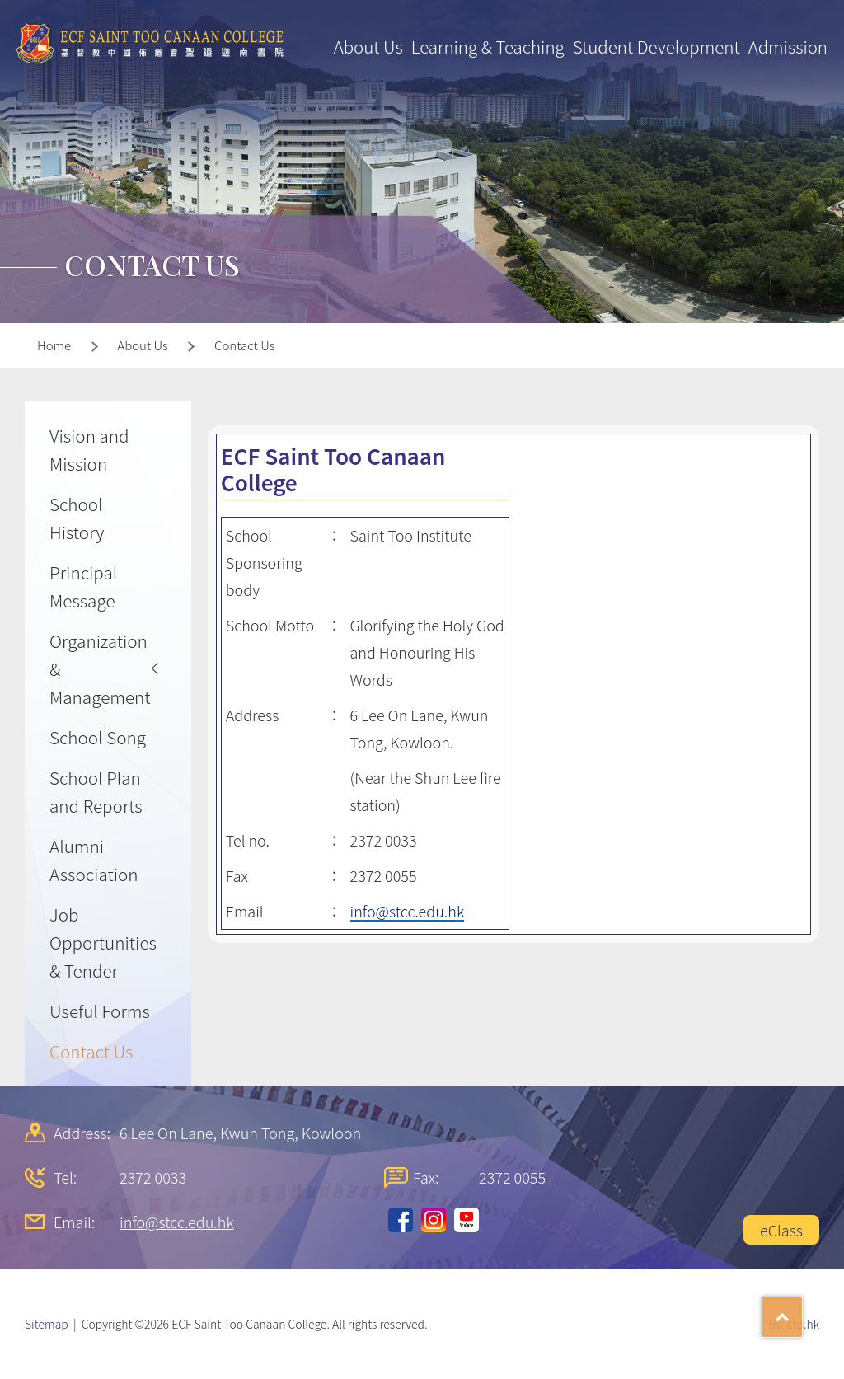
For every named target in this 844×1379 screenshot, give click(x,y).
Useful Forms (99, 1010)
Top (802, 1311)
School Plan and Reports (96, 791)
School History (76, 517)
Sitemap (46, 1324)
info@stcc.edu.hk (407, 911)
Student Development (656, 46)
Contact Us (91, 1051)
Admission (788, 46)
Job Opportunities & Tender (103, 942)
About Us (368, 46)
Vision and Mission (89, 449)
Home (54, 345)
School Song (97, 737)
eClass (781, 1230)
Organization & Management (100, 668)
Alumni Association (93, 859)
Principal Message (83, 586)
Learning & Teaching (488, 46)
